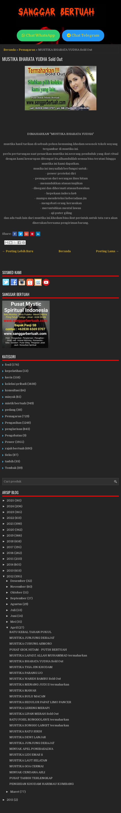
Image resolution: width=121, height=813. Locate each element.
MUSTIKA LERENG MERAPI (29, 708)
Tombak (10, 467)
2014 (10, 564)
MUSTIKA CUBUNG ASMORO (30, 643)
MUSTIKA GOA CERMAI (26, 766)
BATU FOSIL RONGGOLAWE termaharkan (39, 719)
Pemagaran (27, 49)
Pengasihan (13, 422)
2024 (11, 506)
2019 (10, 535)
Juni (13, 616)
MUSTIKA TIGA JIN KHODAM (31, 667)
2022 (11, 518)
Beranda (10, 49)
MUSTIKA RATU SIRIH (25, 731)
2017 (10, 547)
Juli (13, 610)
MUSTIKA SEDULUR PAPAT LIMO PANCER (40, 702)
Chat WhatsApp (38, 35)
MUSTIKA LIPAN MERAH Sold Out (34, 713)
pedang (10, 409)
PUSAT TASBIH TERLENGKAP (31, 778)
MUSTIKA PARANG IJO (26, 673)
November (18, 586)
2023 (11, 512)
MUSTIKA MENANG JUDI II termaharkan (39, 684)
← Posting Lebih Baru (17, 251)
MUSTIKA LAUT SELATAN (28, 760)
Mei (13, 621)
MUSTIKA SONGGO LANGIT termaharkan (39, 725)
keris (9, 377)
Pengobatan (13, 435)
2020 (11, 529)
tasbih (9, 461)
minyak (10, 396)
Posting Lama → (107, 251)
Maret (15, 791)
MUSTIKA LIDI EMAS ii (26, 754)
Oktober (16, 592)
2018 (10, 541)
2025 (11, 500)
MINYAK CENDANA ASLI (27, 772)
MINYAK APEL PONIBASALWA (31, 748)
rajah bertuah (14, 448)
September (18, 598)
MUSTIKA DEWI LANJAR (27, 737)
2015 (10, 558)
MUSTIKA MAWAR (22, 690)
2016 (10, 553)
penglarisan (13, 429)
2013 (10, 570)
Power (10, 442)
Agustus (16, 604)
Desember (18, 581)
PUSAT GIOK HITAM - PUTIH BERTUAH (38, 649)
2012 (10, 576)
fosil (8, 364)
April (14, 627)
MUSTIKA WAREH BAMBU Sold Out (35, 678)
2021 (10, 523)
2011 (10, 799)
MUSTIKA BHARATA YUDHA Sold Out (32, 59)
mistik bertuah (15, 403)
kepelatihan (13, 371)
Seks (8, 455)
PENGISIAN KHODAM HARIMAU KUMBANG (41, 784)
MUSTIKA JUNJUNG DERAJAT (32, 637)
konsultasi (12, 390)
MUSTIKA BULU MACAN (27, 696)
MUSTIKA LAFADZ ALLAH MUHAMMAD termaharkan (48, 655)
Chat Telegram (83, 35)
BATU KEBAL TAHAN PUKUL (30, 632)
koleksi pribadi (16, 384)
